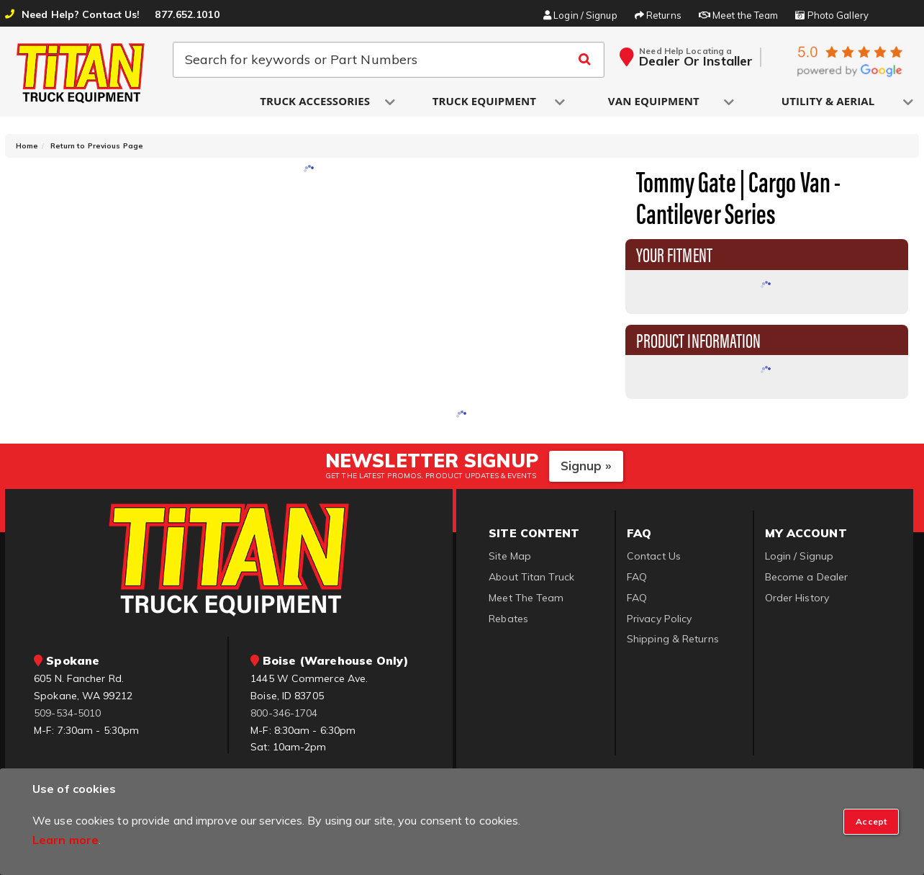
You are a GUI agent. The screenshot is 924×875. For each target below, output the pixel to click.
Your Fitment (674, 253)
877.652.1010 (187, 14)
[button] (316, 102)
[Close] (871, 822)
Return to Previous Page (96, 146)
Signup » (586, 465)
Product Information (698, 339)
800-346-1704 (283, 712)
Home (27, 146)
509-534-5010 (67, 712)
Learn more (65, 840)
